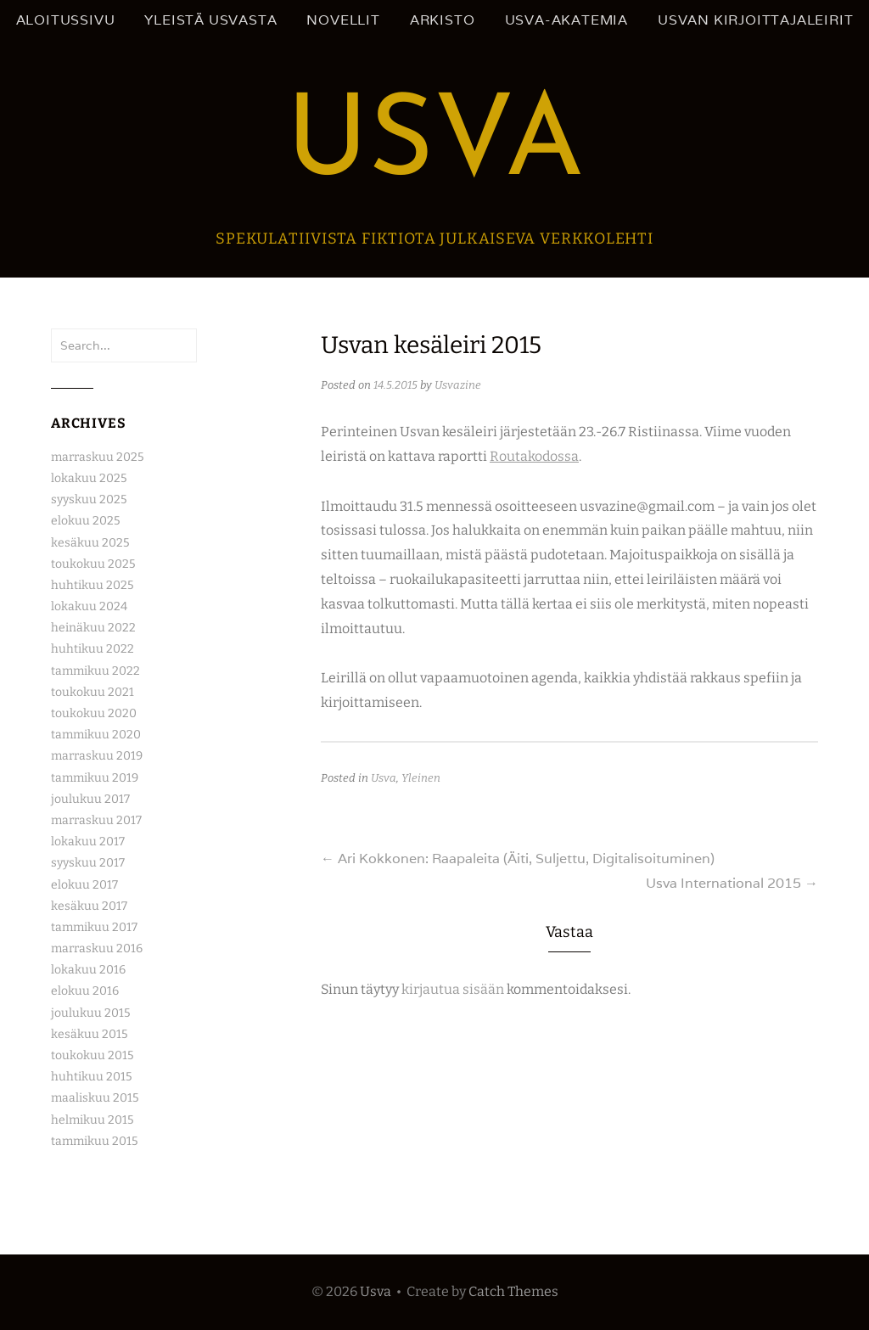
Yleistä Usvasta (210, 20)
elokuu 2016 (85, 991)
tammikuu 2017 (94, 927)
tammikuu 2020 (96, 734)
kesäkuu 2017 (89, 906)
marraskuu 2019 (97, 756)
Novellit (342, 20)
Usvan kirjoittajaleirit (755, 20)
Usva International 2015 (732, 883)
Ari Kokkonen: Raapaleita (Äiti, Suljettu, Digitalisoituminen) (518, 858)
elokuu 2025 (85, 520)
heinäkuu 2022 (93, 627)
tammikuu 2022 (95, 671)
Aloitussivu (65, 20)
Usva (435, 145)
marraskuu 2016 (97, 948)
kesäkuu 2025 (90, 543)
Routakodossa (534, 456)
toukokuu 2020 (94, 713)
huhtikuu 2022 (92, 649)
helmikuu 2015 (92, 1120)
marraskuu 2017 (96, 820)
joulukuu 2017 (90, 799)
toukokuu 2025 (93, 564)
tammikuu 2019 (94, 778)
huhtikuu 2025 (92, 585)
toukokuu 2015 (92, 1055)
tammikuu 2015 (94, 1141)
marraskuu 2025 (97, 457)
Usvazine (457, 385)
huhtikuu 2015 (91, 1076)
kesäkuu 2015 (89, 1034)
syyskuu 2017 (88, 863)
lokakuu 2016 (88, 969)
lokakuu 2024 (89, 606)
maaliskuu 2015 (94, 1098)
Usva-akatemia (566, 20)
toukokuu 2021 (92, 692)
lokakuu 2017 (88, 841)
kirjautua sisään (452, 989)
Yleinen (420, 778)
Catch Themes (513, 1291)
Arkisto (442, 20)
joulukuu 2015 (90, 1013)
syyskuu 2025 (88, 499)
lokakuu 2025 (88, 478)
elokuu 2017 (84, 885)
